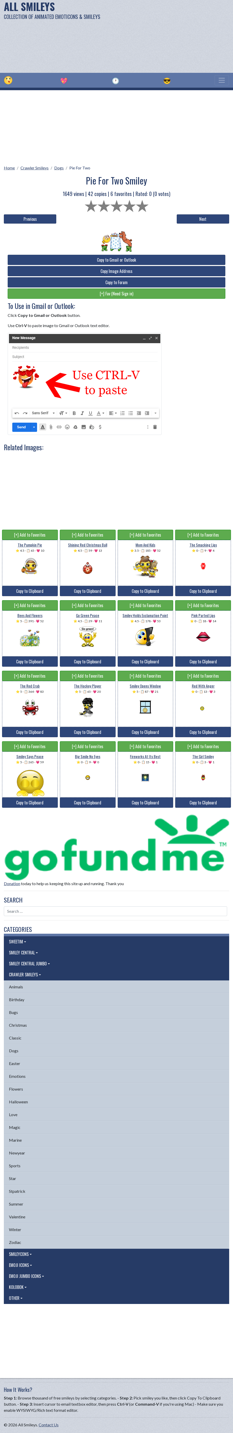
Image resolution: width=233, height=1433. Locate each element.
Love (13, 1114)
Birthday (16, 999)
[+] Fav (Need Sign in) (116, 294)
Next (202, 219)
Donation (12, 883)
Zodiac (15, 1242)
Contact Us (49, 1424)
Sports (14, 1165)
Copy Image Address (116, 271)
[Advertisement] (157, 36)
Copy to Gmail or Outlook (116, 260)
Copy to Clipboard (29, 591)
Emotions (17, 1076)
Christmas (18, 1025)
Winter (15, 1229)
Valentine (17, 1216)
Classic (15, 1037)
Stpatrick (17, 1191)
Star (12, 1178)
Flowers (16, 1089)
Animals (16, 986)
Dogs (59, 167)
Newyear (17, 1152)
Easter (14, 1063)
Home (9, 167)
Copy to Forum (116, 282)
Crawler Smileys (34, 167)
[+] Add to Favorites (30, 535)
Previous (30, 219)
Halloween (18, 1101)
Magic (14, 1127)
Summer (16, 1203)
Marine (15, 1140)
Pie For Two (79, 167)
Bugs (13, 1012)
